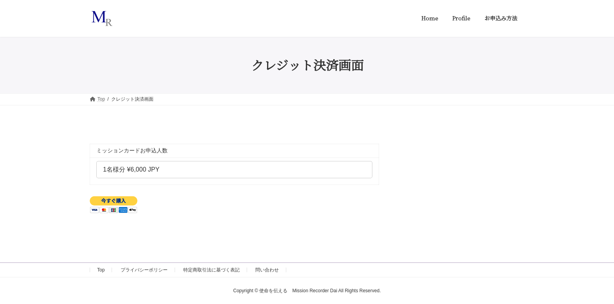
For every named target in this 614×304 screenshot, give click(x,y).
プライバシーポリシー (144, 270)
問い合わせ (267, 270)
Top (101, 270)
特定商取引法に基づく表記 (211, 270)
